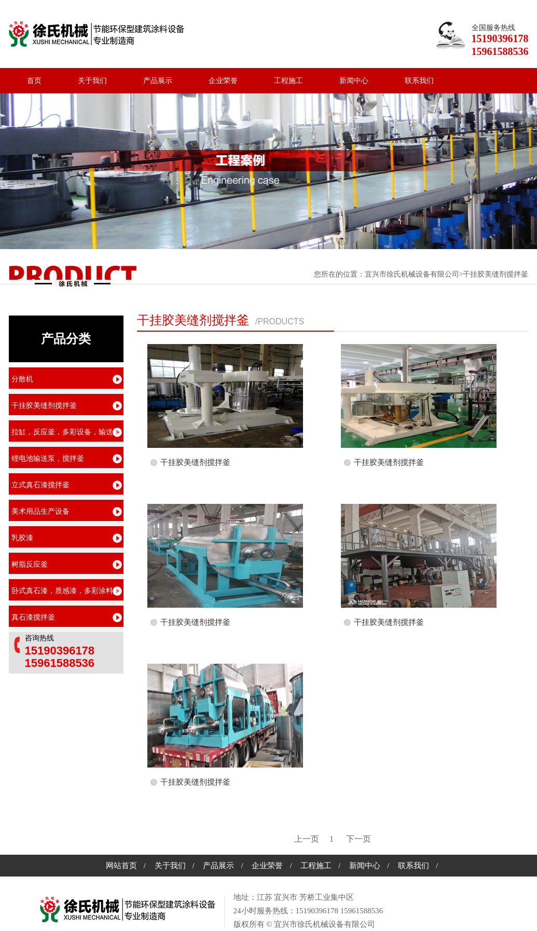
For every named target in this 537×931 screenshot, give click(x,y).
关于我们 (92, 81)
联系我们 (419, 81)
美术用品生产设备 (40, 511)
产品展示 (157, 81)
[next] (358, 838)
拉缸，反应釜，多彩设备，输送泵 (65, 432)
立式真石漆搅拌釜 (40, 485)
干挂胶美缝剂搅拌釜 (193, 320)
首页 (34, 81)
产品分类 (66, 339)
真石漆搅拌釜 (33, 617)
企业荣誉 (223, 81)
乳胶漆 (22, 538)
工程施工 (288, 81)
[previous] (306, 838)
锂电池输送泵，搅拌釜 (47, 458)
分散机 (22, 379)
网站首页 (121, 865)
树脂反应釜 (29, 564)
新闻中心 (353, 81)
